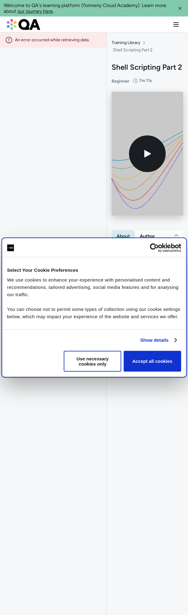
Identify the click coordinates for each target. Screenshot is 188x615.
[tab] (123, 236)
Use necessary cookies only (92, 361)
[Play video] (147, 153)
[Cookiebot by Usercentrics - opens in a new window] (154, 247)
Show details (154, 340)
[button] (180, 8)
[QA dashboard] (23, 24)
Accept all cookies (152, 361)
